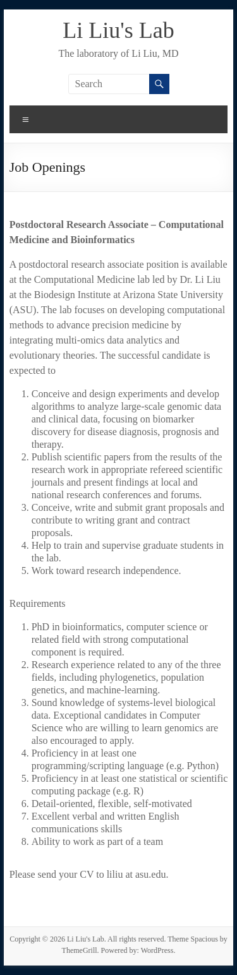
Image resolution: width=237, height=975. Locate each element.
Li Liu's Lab (118, 30)
